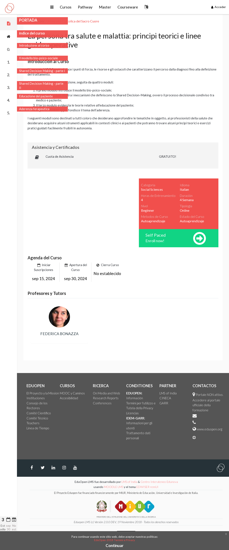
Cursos (65, 7)
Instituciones (36, 398)
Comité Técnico (37, 418)
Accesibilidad (69, 398)
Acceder (218, 7)
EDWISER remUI (147, 487)
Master (105, 7)
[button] (52, 7)
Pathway (85, 7)
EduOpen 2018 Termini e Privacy (114, 540)
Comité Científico (39, 413)
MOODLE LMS (113, 487)
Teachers (33, 423)
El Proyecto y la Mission (43, 393)
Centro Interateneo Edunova (159, 482)
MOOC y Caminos (72, 393)
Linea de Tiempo (38, 428)
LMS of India (168, 393)
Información (134, 398)
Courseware (127, 7)
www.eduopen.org (209, 429)
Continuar (115, 545)
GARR (163, 403)
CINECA (165, 398)
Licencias (132, 413)
